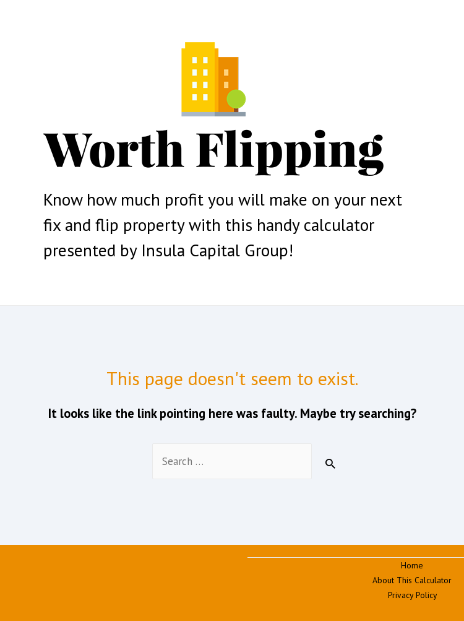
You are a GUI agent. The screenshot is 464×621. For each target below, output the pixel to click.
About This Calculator (412, 580)
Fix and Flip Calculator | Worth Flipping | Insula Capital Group (129, 183)
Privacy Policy (412, 595)
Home (412, 565)
